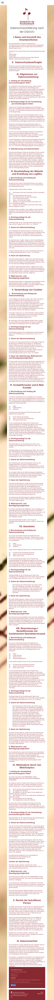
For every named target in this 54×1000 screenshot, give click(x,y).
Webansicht (40, 993)
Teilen (13, 985)
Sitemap (22, 992)
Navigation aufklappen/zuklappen (27, 2)
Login (41, 992)
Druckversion (15, 992)
